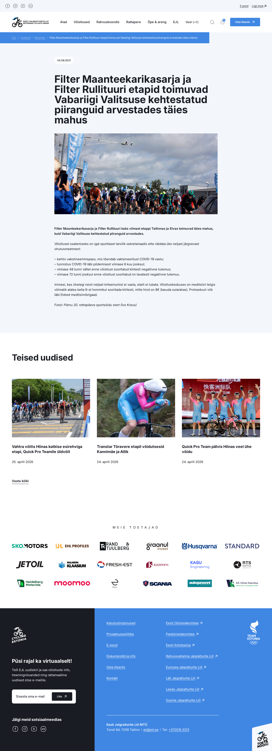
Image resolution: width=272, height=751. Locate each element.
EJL (176, 22)
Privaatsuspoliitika (120, 634)
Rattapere (133, 22)
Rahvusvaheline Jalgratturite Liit (190, 656)
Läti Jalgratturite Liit (180, 678)
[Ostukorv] (222, 22)
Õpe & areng (157, 22)
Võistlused (82, 22)
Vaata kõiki (20, 481)
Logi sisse (258, 5)
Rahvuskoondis (107, 22)
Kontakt (112, 678)
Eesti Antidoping (178, 645)
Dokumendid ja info (121, 656)
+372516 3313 (179, 730)
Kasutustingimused (120, 623)
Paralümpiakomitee (180, 634)
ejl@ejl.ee (151, 730)
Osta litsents (115, 667)
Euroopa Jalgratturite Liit (184, 667)
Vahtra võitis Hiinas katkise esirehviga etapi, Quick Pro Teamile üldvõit (47, 449)
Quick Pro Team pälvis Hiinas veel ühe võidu (217, 449)
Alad (63, 22)
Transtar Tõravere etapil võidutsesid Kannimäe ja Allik (130, 449)
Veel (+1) (192, 22)
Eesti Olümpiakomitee (182, 623)
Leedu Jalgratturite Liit (182, 689)
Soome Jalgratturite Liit (183, 700)
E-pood (244, 5)
